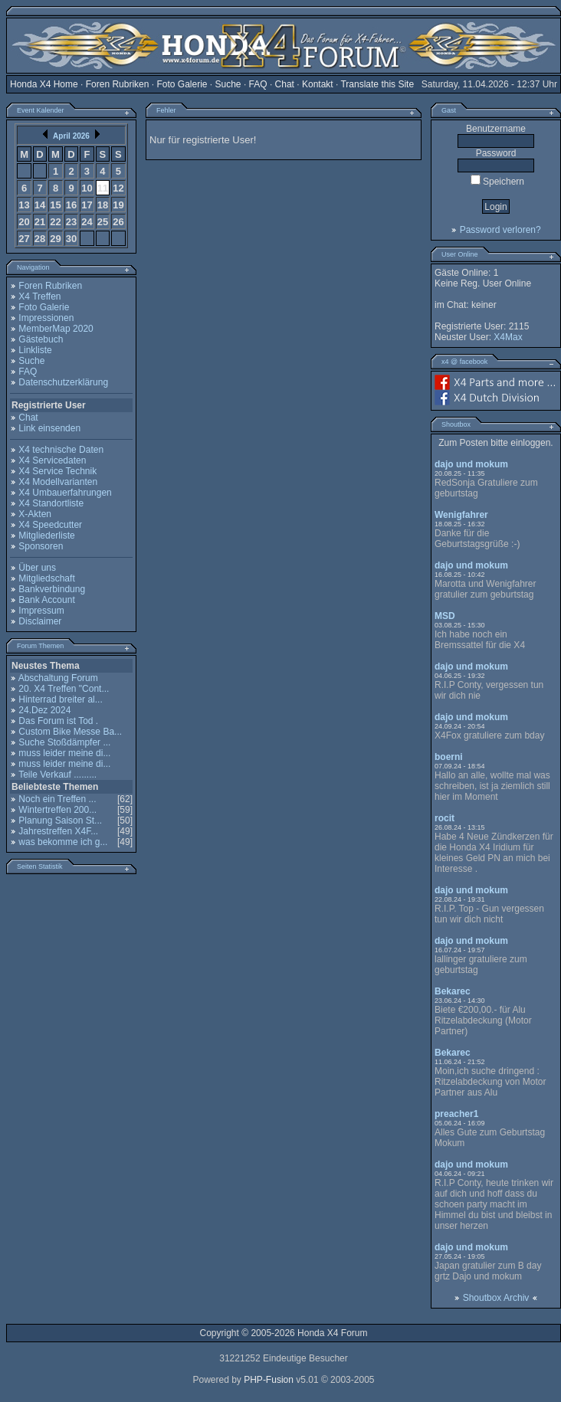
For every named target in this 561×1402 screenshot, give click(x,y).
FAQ (258, 84)
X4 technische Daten (60, 449)
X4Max (508, 337)
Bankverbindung (51, 589)
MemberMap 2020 (55, 328)
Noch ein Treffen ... (57, 799)
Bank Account (46, 600)
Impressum (41, 610)
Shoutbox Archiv (496, 1297)
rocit (444, 818)
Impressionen (46, 318)
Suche (228, 84)
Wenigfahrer (461, 514)
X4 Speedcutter (50, 524)
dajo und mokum (471, 464)
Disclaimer (39, 621)
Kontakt (317, 84)
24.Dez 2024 (44, 710)
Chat (284, 84)
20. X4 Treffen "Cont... (63, 688)
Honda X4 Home (44, 84)
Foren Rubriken (117, 84)
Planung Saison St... (60, 820)
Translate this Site (377, 84)
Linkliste (34, 350)
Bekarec (453, 991)
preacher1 (456, 1114)
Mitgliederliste (46, 535)
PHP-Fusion (269, 1379)
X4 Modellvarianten (57, 482)
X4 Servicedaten (52, 460)
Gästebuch (40, 339)
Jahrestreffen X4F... (58, 831)
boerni (449, 757)
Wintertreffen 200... (57, 809)
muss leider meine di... (64, 753)
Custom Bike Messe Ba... (70, 731)
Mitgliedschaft (46, 578)
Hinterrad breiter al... (60, 699)
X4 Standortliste (51, 503)
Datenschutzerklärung (63, 382)
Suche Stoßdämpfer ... (64, 742)
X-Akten (34, 514)
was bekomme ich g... (62, 842)
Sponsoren (40, 546)
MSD (445, 616)
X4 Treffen (39, 296)
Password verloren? (500, 229)
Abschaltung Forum (58, 678)
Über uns (37, 567)
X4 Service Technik (57, 471)
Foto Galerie (181, 84)
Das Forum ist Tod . (58, 721)
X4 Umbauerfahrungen (64, 492)
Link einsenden (49, 428)
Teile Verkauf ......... (57, 774)
